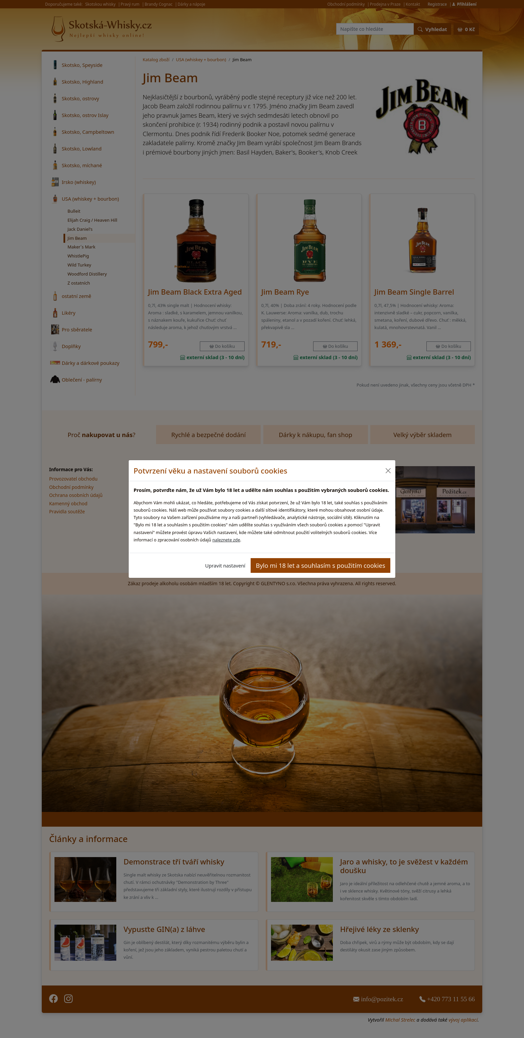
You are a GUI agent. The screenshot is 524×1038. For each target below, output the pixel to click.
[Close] (388, 471)
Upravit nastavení (225, 565)
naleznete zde (226, 540)
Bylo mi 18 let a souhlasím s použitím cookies (320, 565)
